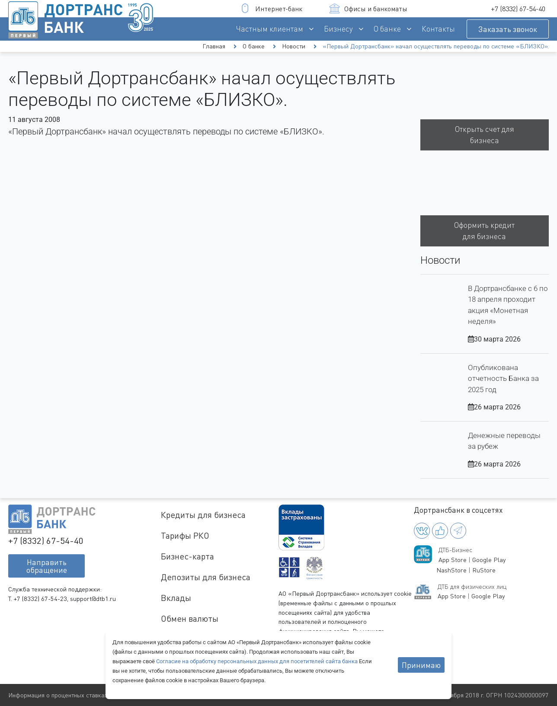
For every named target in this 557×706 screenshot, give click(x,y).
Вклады (176, 597)
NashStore (451, 570)
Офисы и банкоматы (368, 8)
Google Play (489, 559)
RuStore (484, 570)
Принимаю (421, 665)
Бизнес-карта (187, 556)
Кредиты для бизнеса (203, 514)
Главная (213, 46)
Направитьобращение (46, 566)
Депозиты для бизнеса (205, 577)
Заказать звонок (507, 29)
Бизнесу (338, 28)
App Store (453, 559)
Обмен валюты (189, 618)
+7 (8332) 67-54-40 (518, 8)
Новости (293, 46)
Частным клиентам (269, 28)
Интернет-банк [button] (271, 8)
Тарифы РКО (185, 535)
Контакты (438, 28)
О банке (387, 28)
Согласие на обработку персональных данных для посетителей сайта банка (257, 661)
